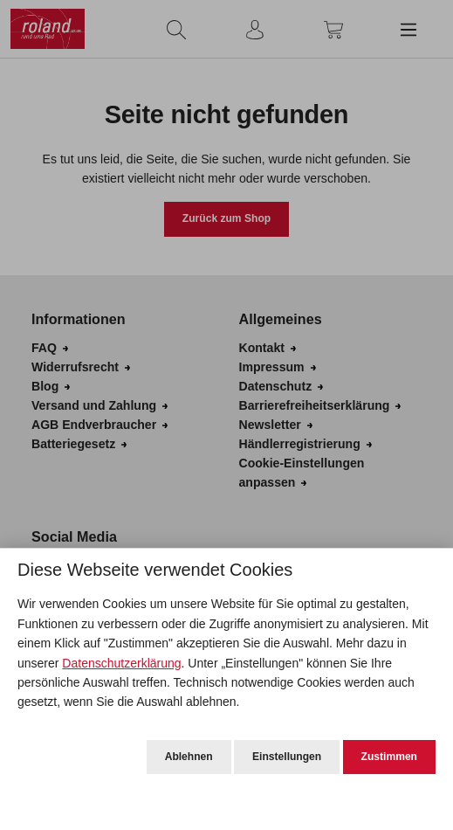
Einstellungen (286, 756)
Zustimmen (389, 756)
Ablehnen (189, 756)
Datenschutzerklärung (121, 663)
